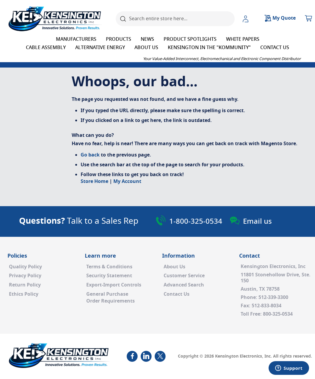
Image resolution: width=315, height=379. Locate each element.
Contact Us (176, 294)
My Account (127, 181)
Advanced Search (184, 285)
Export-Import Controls (113, 285)
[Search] (123, 18)
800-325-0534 (278, 314)
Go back (90, 155)
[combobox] (175, 18)
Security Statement (109, 275)
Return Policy (25, 285)
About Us (174, 266)
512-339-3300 (273, 297)
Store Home (94, 181)
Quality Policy (25, 266)
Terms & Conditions (109, 266)
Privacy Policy (25, 275)
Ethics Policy (23, 294)
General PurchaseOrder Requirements (110, 298)
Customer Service (184, 275)
